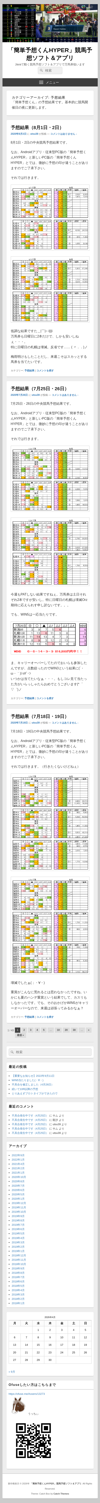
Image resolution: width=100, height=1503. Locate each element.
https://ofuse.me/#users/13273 (27, 1393)
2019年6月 (18, 1229)
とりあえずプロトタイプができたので (35, 1093)
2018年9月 (18, 1268)
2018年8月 (18, 1272)
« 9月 (12, 1371)
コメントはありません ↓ (63, 133)
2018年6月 (18, 1281)
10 (58, 1030)
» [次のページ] (88, 1030)
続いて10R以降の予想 (25, 1089)
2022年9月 (18, 1155)
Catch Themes (61, 1493)
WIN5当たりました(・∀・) (27, 1080)
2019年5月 (18, 1233)
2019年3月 (18, 1242)
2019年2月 (18, 1246)
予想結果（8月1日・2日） (37, 127)
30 (74, 1030)
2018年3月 (18, 1294)
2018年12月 (19, 1255)
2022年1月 (18, 1159)
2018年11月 (19, 1259)
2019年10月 (19, 1211)
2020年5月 (18, 1194)
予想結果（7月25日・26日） (40, 388)
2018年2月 (18, 1298)
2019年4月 (18, 1238)
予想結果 (29, 370)
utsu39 (34, 133)
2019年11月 (19, 1207)
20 (66, 1030)
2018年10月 (19, 1264)
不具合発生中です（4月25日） (30, 1115)
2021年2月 (18, 1168)
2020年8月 (18, 1181)
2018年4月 (18, 1290)
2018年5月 (18, 1285)
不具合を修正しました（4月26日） (33, 1084)
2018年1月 (18, 1303)
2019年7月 (18, 1224)
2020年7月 (18, 1185)
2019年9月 (18, 1216)
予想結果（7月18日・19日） (40, 716)
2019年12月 (19, 1203)
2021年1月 (18, 1172)
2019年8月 (18, 1220)
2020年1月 (18, 1198)
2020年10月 (19, 1177)
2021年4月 (18, 1164)
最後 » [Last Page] (20, 1035)
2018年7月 (18, 1277)
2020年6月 (18, 1190)
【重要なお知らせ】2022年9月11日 (33, 1075)
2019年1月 (18, 1251)
